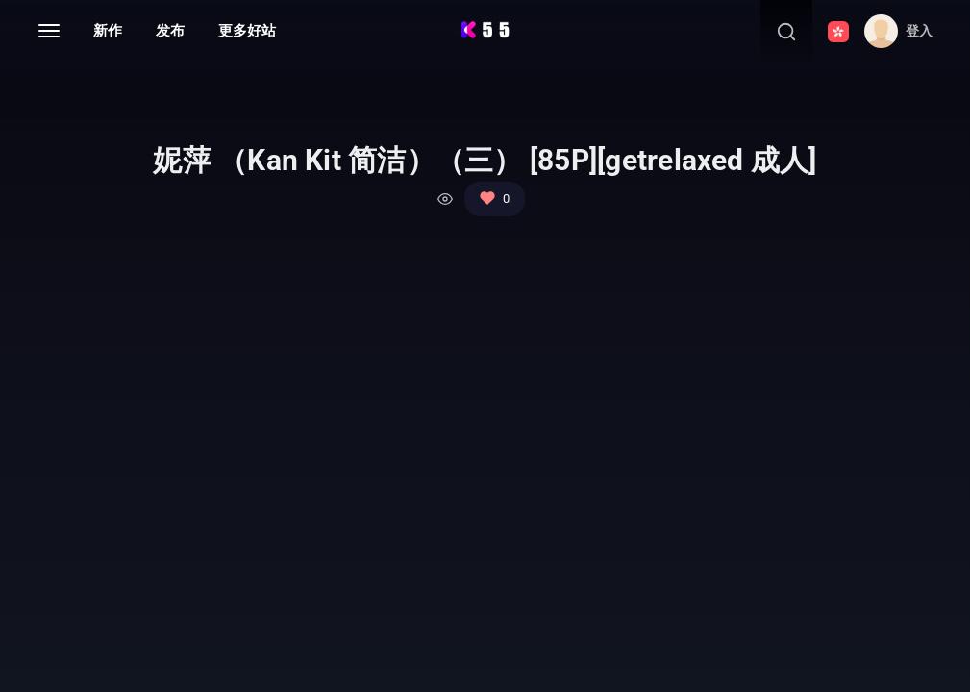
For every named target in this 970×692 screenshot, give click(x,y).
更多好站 (247, 30)
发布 (170, 30)
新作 (107, 30)
